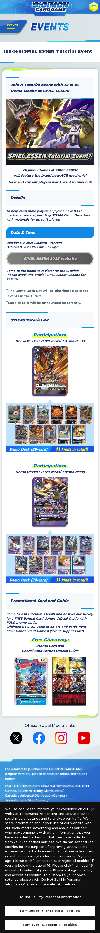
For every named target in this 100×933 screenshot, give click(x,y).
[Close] (92, 813)
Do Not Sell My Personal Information (50, 900)
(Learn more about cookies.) (52, 888)
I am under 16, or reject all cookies (50, 914)
